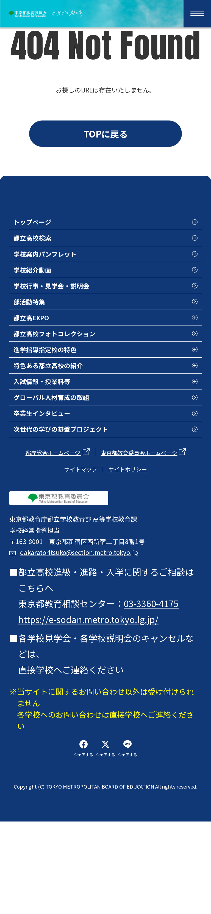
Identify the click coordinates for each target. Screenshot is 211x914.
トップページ (41, 240)
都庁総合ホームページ (53, 513)
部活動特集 (37, 335)
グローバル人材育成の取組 (68, 449)
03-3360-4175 (152, 684)
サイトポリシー (128, 529)
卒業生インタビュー (54, 468)
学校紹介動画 (41, 297)
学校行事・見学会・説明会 (68, 316)
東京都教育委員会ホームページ (139, 513)
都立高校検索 (41, 259)
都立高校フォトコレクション (72, 373)
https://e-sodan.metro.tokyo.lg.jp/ (90, 700)
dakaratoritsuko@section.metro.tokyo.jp (110, 628)
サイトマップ (80, 529)
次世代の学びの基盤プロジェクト (81, 487)
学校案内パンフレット (59, 278)
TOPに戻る (106, 137)
